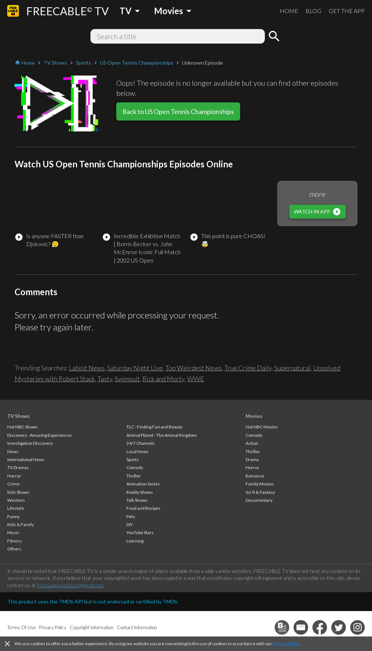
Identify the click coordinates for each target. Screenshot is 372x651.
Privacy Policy (286, 643)
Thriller (133, 476)
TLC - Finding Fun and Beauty (154, 427)
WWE (195, 379)
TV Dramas (18, 467)
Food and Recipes (143, 508)
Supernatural (292, 368)
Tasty (104, 379)
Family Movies (260, 484)
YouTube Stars (140, 532)
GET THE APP (347, 10)
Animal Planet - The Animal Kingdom (161, 435)
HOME (289, 10)
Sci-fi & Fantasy (260, 492)
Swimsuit (127, 379)
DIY (129, 524)
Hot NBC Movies (262, 427)
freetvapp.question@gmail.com (70, 585)
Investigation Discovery (30, 443)
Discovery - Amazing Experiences (39, 435)
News (13, 451)
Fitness (14, 541)
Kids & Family (20, 524)
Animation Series (143, 484)
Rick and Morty (163, 379)
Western (16, 500)
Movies (254, 416)
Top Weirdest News (193, 368)
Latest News (87, 368)
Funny (13, 516)
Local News (137, 451)
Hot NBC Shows (22, 427)
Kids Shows (18, 492)
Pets (130, 516)
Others (14, 549)
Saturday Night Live (135, 368)
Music (13, 532)
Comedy (134, 467)
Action (252, 443)
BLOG (314, 10)
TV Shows (18, 416)
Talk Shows (136, 500)
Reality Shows (139, 492)
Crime (13, 484)
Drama (252, 459)
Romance (255, 476)
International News (25, 459)
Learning (134, 541)
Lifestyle (15, 508)
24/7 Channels (140, 443)
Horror (14, 476)
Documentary (259, 500)
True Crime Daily (248, 368)
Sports (132, 459)
